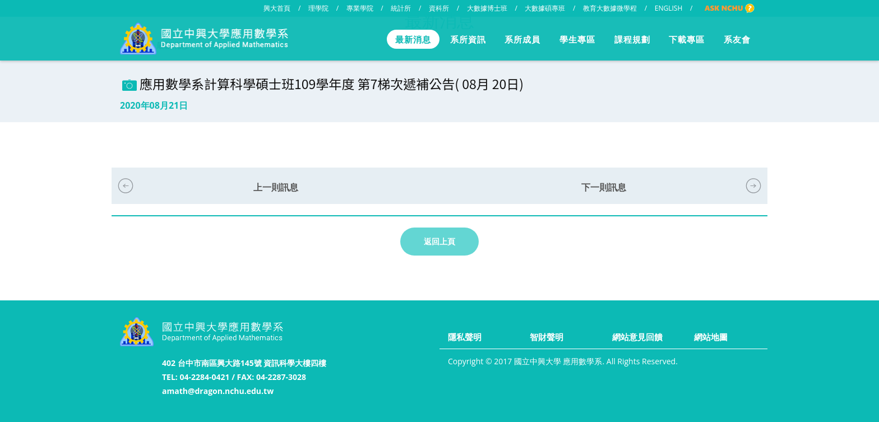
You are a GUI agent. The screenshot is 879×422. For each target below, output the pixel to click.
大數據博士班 (487, 8)
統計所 (401, 8)
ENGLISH (668, 8)
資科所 (439, 8)
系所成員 (522, 39)
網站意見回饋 (637, 336)
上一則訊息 (275, 187)
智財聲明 (546, 336)
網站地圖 (711, 336)
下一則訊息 (603, 187)
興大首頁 (276, 8)
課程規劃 (632, 39)
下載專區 (687, 39)
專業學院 (359, 8)
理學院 (318, 8)
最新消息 (413, 39)
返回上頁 (439, 241)
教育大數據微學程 (610, 8)
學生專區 (577, 39)
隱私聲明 (465, 336)
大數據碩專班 (545, 8)
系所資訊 (468, 39)
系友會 (737, 39)
